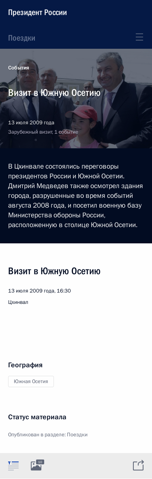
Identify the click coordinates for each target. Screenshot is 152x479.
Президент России (37, 12)
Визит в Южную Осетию (54, 271)
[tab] (13, 465)
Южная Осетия (31, 381)
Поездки (21, 38)
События (18, 68)
